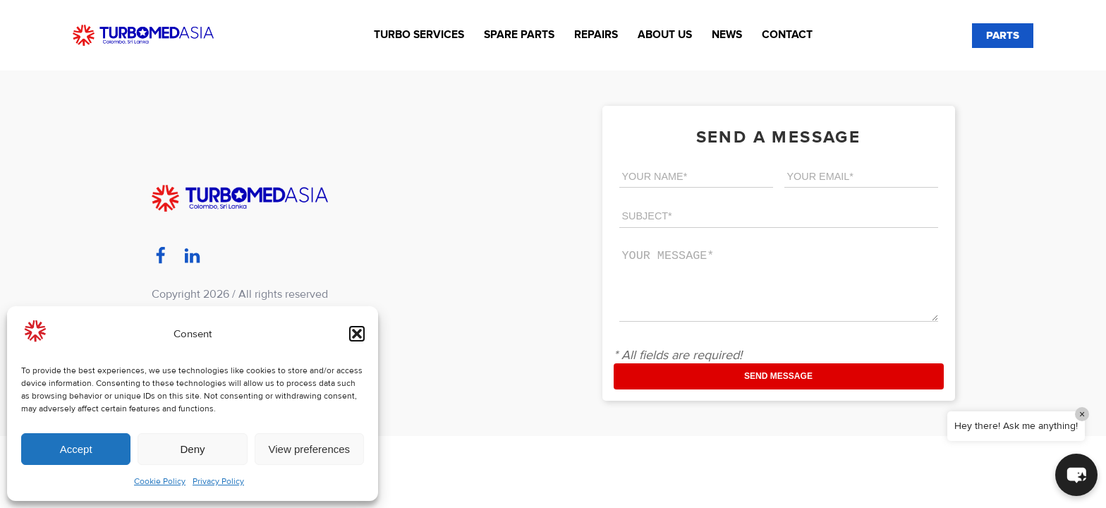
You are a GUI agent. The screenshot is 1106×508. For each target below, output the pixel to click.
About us (665, 35)
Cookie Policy (160, 481)
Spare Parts (519, 35)
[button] (357, 334)
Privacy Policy (218, 481)
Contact (787, 35)
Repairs (596, 35)
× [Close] (1082, 414)
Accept (76, 449)
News (727, 35)
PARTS (1002, 35)
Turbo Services (419, 35)
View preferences (310, 449)
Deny (192, 449)
